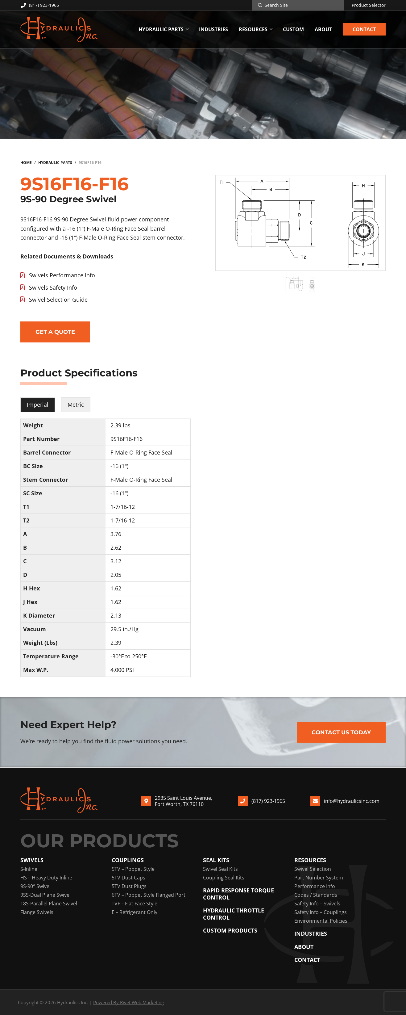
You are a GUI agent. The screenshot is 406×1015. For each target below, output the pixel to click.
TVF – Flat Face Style (134, 903)
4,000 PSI (122, 669)
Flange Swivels (36, 912)
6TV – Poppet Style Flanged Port (148, 895)
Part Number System (318, 877)
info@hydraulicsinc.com (351, 801)
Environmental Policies (320, 921)
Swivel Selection (312, 869)
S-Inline (28, 869)
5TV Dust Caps (128, 877)
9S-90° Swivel (35, 886)
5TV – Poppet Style (133, 869)
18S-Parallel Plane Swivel (48, 903)
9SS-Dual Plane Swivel (45, 895)
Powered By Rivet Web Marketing (128, 1002)
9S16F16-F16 (126, 438)
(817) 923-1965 (39, 5)
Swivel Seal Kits (220, 869)
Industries (310, 933)
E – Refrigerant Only (134, 912)
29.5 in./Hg (124, 629)
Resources (310, 860)
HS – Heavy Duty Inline (46, 877)
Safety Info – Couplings (320, 912)
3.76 (115, 534)
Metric (76, 404)
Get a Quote (55, 332)
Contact (307, 959)
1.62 (115, 588)
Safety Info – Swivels (317, 903)
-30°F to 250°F (128, 656)
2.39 (115, 642)
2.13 (115, 615)
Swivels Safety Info (53, 287)
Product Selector (369, 5)
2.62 (115, 547)
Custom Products (230, 930)
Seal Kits (216, 860)
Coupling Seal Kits (223, 877)
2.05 (115, 574)
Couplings (128, 860)
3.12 (115, 561)
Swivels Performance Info (62, 275)
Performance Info (314, 886)
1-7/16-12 (122, 506)
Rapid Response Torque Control (238, 894)
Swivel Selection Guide (58, 299)
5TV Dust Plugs (129, 886)
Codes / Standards (315, 895)
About (303, 946)
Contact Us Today (341, 732)
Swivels (32, 860)
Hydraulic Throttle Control (233, 914)
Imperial (37, 404)
